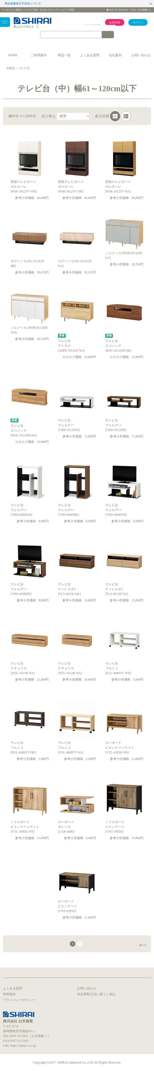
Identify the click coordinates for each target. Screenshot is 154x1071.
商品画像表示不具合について (23, 3)
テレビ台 (24, 68)
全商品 (10, 68)
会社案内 (115, 55)
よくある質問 (89, 55)
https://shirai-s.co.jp (23, 1045)
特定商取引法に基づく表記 (96, 994)
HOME (13, 55)
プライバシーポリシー (19, 1000)
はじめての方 (92, 25)
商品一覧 (64, 55)
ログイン (138, 22)
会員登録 (114, 22)
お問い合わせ (141, 55)
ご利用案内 (39, 55)
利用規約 (9, 994)
